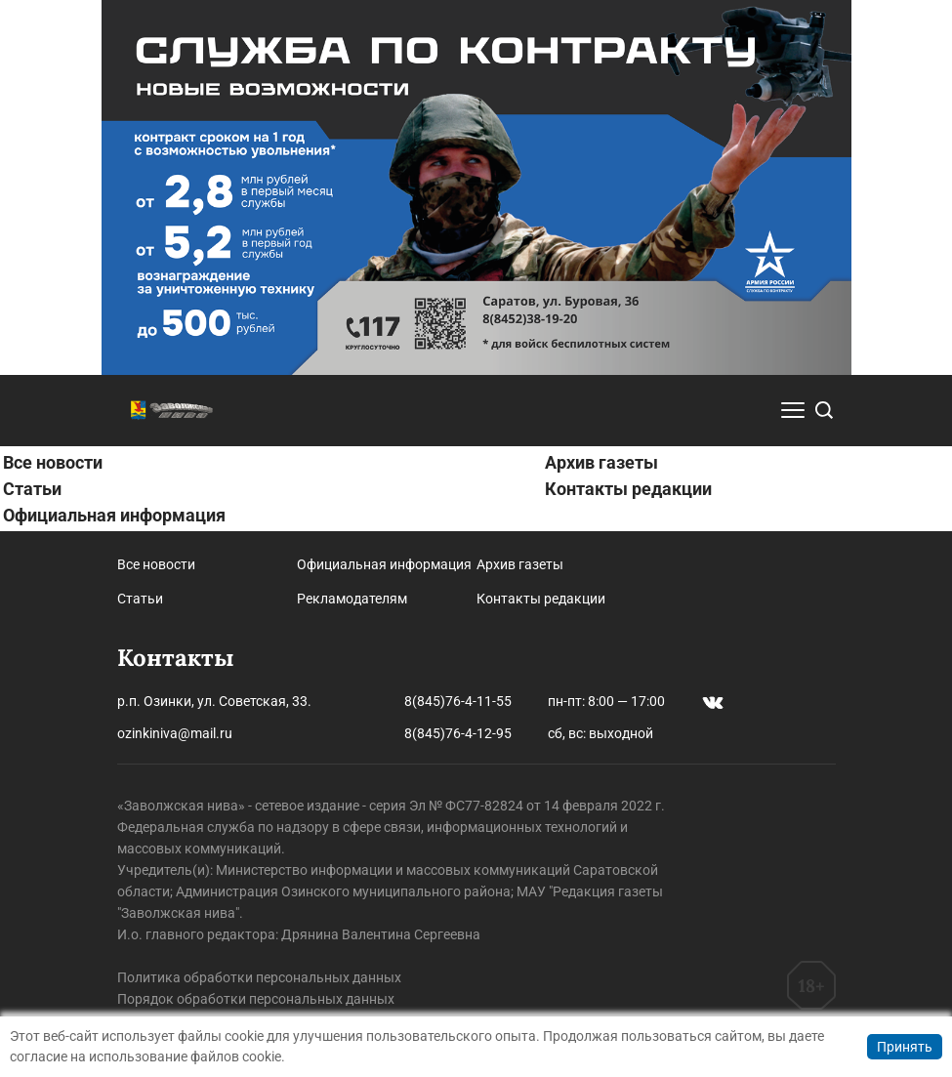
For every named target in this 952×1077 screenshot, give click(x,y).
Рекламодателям (352, 598)
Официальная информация (114, 515)
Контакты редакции (628, 488)
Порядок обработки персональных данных (255, 999)
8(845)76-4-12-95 (458, 733)
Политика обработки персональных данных (259, 977)
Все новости (53, 462)
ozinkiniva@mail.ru (174, 733)
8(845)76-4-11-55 (458, 701)
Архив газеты (601, 462)
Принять (904, 1047)
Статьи (32, 488)
